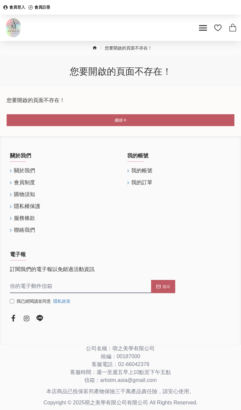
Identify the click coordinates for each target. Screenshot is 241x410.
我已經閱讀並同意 (40, 301)
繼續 (119, 120)
